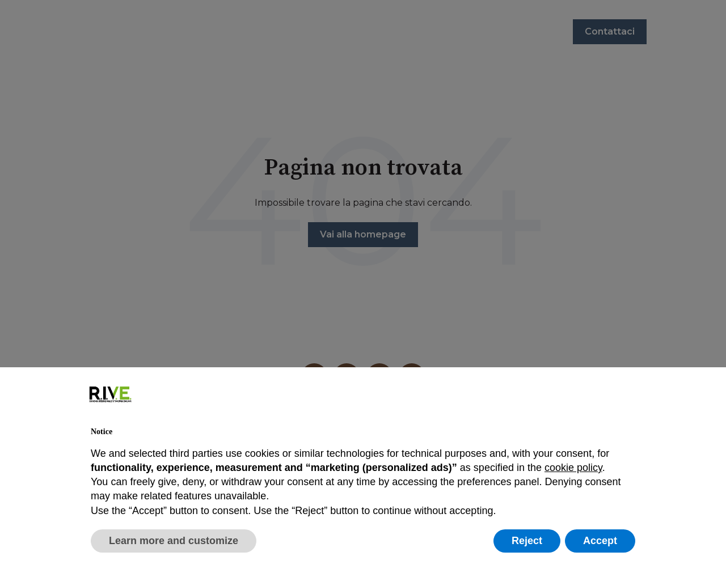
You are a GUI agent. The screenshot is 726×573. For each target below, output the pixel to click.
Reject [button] (527, 540)
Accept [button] (600, 540)
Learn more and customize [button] (173, 540)
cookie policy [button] (573, 467)
